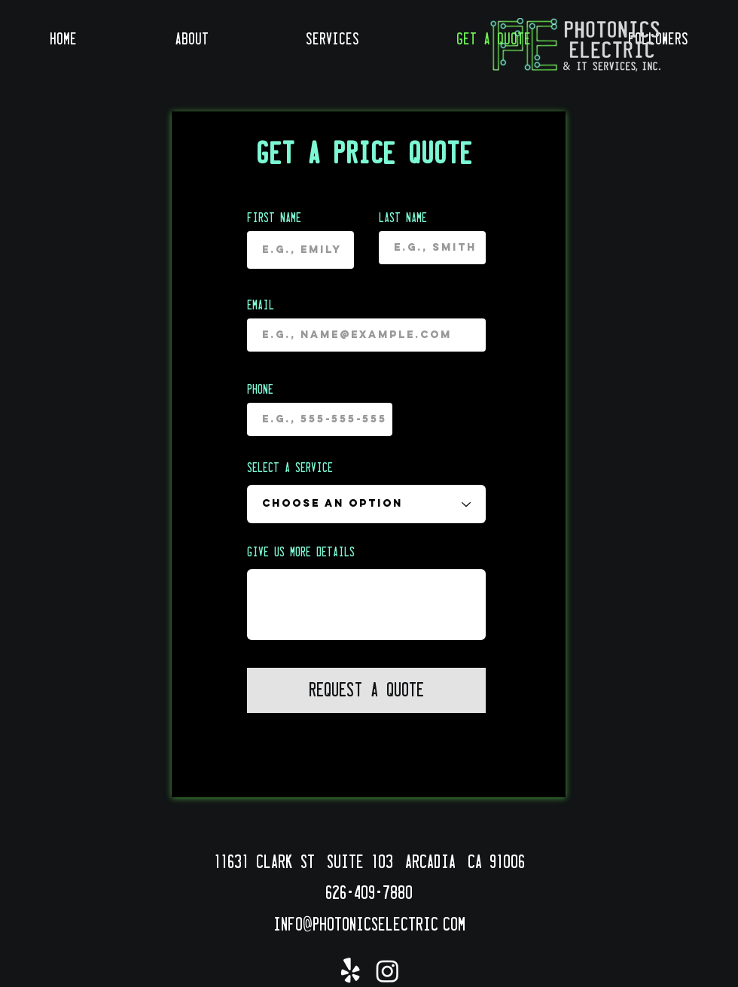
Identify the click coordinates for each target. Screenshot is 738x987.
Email (260, 306)
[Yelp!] (350, 970)
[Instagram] (387, 970)
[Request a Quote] (366, 690)
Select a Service (290, 468)
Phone (260, 390)
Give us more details (301, 553)
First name (274, 218)
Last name (403, 218)
